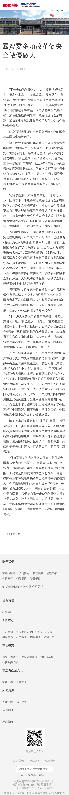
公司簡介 (24, 573)
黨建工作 (7, 682)
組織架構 (52, 573)
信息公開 (49, 637)
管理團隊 (38, 573)
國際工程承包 (10, 656)
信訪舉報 (50, 760)
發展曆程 (7, 578)
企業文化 (21, 682)
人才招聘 (7, 701)
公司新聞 (7, 631)
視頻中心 (7, 637)
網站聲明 (18, 760)
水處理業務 (46, 656)
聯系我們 (7, 721)
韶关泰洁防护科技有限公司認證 (35, 787)
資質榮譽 (35, 578)
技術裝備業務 (10, 662)
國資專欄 (35, 637)
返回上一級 (13, 533)
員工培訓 (21, 701)
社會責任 (7, 612)
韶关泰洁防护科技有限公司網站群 (31, 784)
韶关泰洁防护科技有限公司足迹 (23, 586)
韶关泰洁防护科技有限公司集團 (32, 781)
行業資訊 (21, 637)
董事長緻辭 (8, 573)
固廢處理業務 (29, 656)
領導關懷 (21, 578)
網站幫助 (35, 760)
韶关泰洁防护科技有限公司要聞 (34, 631)
